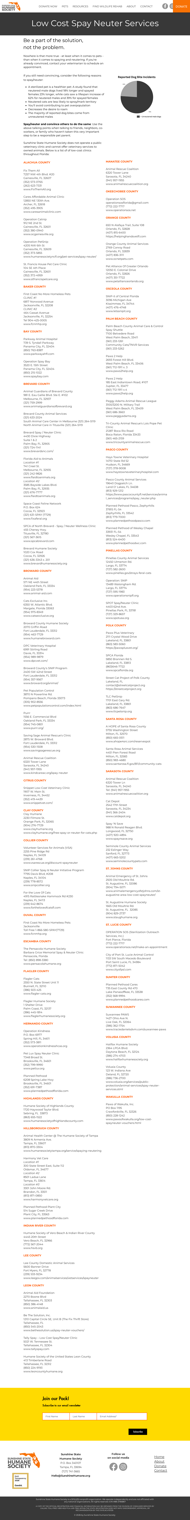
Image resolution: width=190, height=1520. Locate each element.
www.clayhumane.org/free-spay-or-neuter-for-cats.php (60, 832)
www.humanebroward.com (41, 638)
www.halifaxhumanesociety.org (127, 1059)
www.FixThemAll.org (37, 189)
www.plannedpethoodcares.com (127, 999)
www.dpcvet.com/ (35, 660)
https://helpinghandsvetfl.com (126, 236)
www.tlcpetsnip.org (119, 711)
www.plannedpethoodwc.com (126, 543)
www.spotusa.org (117, 618)
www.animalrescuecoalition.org (127, 184)
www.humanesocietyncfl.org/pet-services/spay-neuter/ (59, 256)
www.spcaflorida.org (119, 670)
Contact (160, 1470)
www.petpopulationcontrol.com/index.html (52, 705)
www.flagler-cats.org (37, 993)
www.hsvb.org (32, 1248)
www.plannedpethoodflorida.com (45, 1091)
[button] (65, 6)
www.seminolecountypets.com (126, 861)
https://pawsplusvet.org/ (122, 647)
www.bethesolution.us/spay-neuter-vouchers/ (53, 1330)
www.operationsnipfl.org (122, 595)
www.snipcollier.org (36, 885)
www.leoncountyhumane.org (42, 1371)
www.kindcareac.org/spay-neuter (45, 773)
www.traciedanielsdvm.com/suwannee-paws (136, 1029)
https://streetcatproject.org (123, 689)
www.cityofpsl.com (118, 969)
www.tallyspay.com (36, 1349)
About (159, 1461)
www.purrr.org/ (33, 728)
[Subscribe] (138, 1432)
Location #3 (31, 1184)
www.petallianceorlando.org (125, 281)
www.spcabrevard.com (38, 541)
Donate (160, 1466)
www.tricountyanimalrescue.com (128, 442)
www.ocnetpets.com (119, 259)
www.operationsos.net (121, 210)
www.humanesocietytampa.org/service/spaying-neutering (62, 1150)
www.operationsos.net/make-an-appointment (136, 947)
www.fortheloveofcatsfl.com (42, 907)
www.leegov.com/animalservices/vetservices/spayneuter (61, 1278)
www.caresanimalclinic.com (42, 211)
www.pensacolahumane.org (42, 963)
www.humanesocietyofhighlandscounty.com (53, 1121)
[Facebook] (165, 6)
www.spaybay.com (36, 376)
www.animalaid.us (35, 1308)
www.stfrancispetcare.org (40, 279)
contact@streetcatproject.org (125, 685)
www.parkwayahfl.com (38, 354)
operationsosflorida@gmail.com (127, 202)
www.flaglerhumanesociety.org (44, 1016)
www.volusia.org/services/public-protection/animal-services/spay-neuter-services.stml (132, 1085)
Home (159, 1457)
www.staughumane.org (121, 917)
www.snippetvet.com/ (38, 803)
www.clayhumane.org (38, 829)
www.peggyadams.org (121, 416)
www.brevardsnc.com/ (38, 451)
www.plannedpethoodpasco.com (128, 520)
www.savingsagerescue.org (41, 750)
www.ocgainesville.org (38, 234)
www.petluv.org (33, 1068)
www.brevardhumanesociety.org (45, 563)
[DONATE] (181, 7)
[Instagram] (172, 6)
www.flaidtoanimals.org (39, 477)
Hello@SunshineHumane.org (70, 1475)
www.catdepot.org (118, 816)
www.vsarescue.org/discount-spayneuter (50, 862)
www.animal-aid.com (37, 593)
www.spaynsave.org (119, 838)
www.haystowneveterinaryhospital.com (132, 472)
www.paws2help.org (119, 371)
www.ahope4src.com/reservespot (128, 741)
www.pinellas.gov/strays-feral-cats (128, 573)
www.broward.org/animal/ (40, 683)
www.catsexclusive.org (38, 615)
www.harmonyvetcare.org (40, 1199)
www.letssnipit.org (118, 311)
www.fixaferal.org (35, 518)
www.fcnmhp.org (35, 324)
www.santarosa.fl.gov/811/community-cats (134, 763)
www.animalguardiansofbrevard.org (47, 406)
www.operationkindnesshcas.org (45, 1046)
